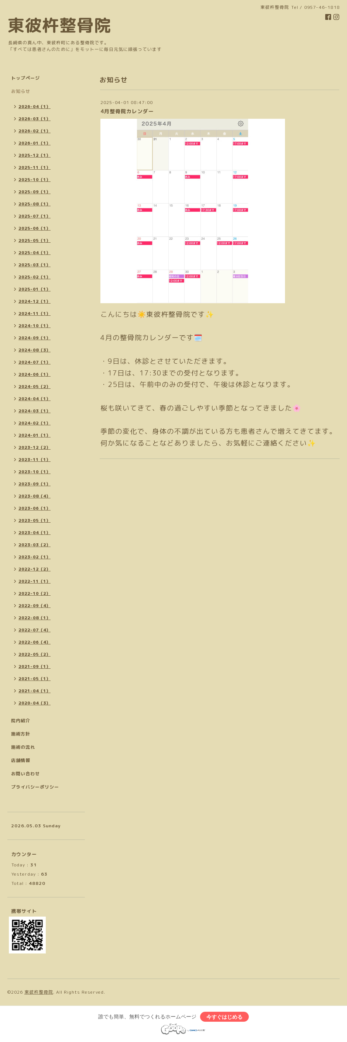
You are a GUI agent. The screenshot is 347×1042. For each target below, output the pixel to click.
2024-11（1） (34, 313)
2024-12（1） (34, 301)
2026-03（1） (34, 119)
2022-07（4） (34, 630)
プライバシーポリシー (35, 787)
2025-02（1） (34, 277)
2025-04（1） (34, 253)
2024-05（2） (34, 387)
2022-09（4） (34, 606)
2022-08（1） (34, 618)
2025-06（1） (34, 228)
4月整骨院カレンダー (127, 111)
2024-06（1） (34, 374)
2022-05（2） (34, 654)
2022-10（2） (34, 593)
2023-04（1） (34, 533)
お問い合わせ (25, 774)
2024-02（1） (34, 423)
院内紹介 (20, 720)
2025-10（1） (34, 180)
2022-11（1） (34, 581)
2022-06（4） (34, 642)
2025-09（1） (34, 192)
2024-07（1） (34, 362)
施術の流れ (23, 747)
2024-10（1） (34, 326)
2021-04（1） (34, 691)
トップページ (25, 78)
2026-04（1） (34, 107)
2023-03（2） (34, 545)
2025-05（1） (34, 240)
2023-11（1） (34, 460)
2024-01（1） (34, 435)
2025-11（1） (34, 167)
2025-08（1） (34, 204)
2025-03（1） (34, 265)
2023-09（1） (34, 484)
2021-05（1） (34, 679)
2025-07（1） (34, 216)
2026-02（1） (34, 131)
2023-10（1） (34, 472)
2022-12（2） (34, 569)
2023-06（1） (34, 508)
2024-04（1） (34, 399)
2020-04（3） (34, 703)
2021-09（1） (34, 666)
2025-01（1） (34, 289)
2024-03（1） (34, 411)
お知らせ (20, 91)
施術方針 (20, 734)
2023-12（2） (34, 447)
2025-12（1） (34, 155)
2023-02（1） (34, 557)
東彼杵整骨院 (59, 25)
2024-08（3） (34, 350)
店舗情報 (20, 760)
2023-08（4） (34, 496)
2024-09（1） (34, 338)
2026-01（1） (34, 143)
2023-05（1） (34, 520)
